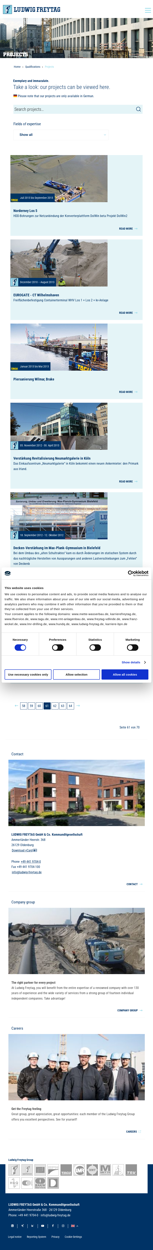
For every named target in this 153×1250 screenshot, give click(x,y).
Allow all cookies (125, 674)
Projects (49, 66)
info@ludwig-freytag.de (27, 872)
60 (39, 706)
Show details (131, 662)
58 (23, 706)
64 (70, 706)
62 (54, 706)
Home (17, 66)
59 (31, 706)
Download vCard (24, 850)
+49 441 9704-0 (31, 862)
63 (62, 706)
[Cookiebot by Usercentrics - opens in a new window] (130, 573)
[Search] (138, 109)
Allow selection (76, 674)
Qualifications (32, 66)
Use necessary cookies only (28, 674)
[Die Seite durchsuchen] (78, 109)
